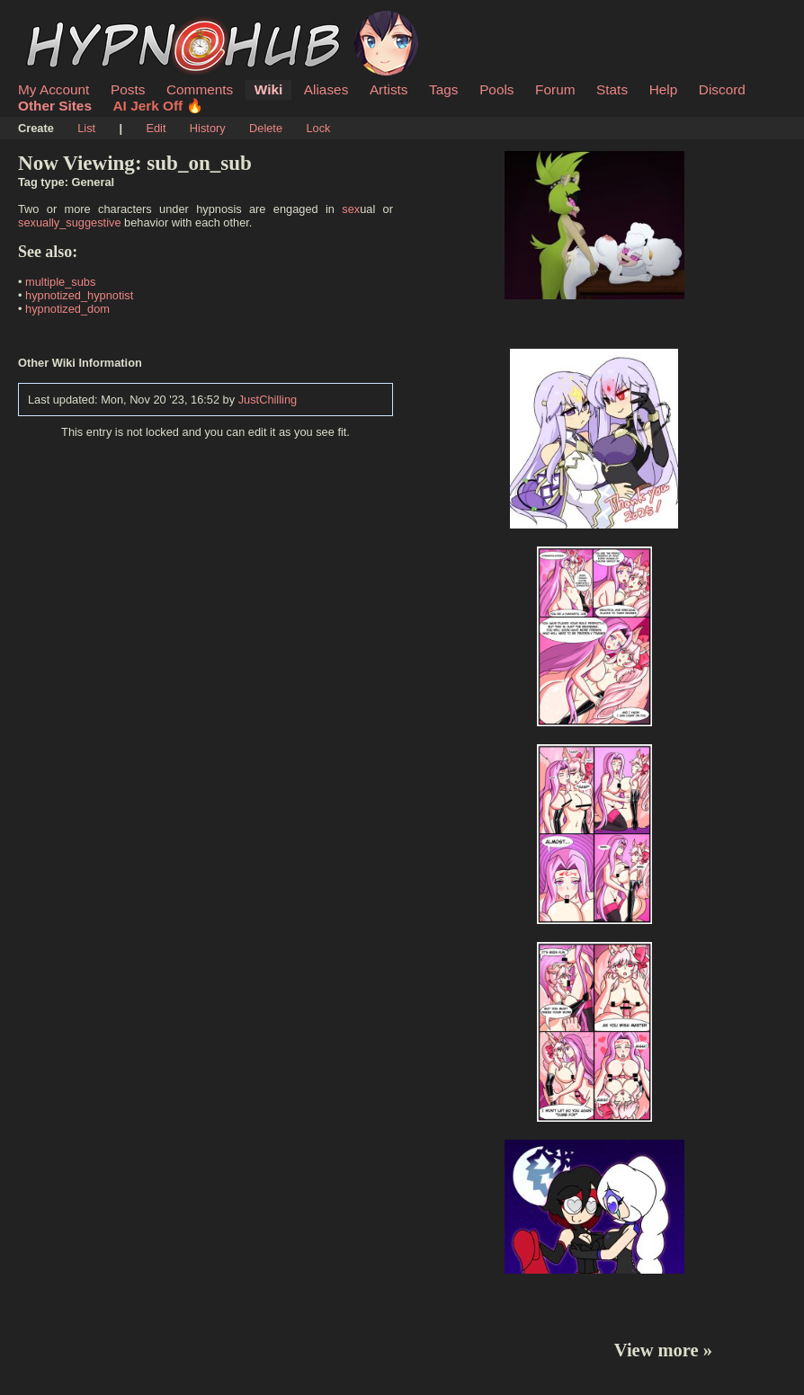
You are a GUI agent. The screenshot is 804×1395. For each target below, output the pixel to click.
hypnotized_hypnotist (79, 295)
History (208, 128)
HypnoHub (67, 20)
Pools (496, 89)
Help (663, 89)
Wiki (268, 89)
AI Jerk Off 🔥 (158, 105)
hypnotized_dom (67, 308)
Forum (555, 89)
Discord (722, 89)
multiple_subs (60, 282)
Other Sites (55, 105)
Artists (389, 89)
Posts (128, 89)
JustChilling (267, 399)
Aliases (326, 89)
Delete (265, 128)
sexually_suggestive (69, 222)
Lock (318, 128)
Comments (199, 89)
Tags (443, 89)
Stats (612, 89)
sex (351, 209)
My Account (53, 89)
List (86, 128)
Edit (155, 128)
